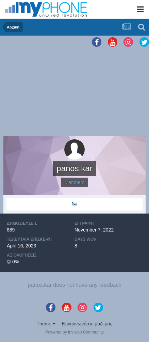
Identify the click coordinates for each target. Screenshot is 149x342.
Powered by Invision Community (74, 332)
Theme (45, 323)
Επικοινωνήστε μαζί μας (87, 323)
